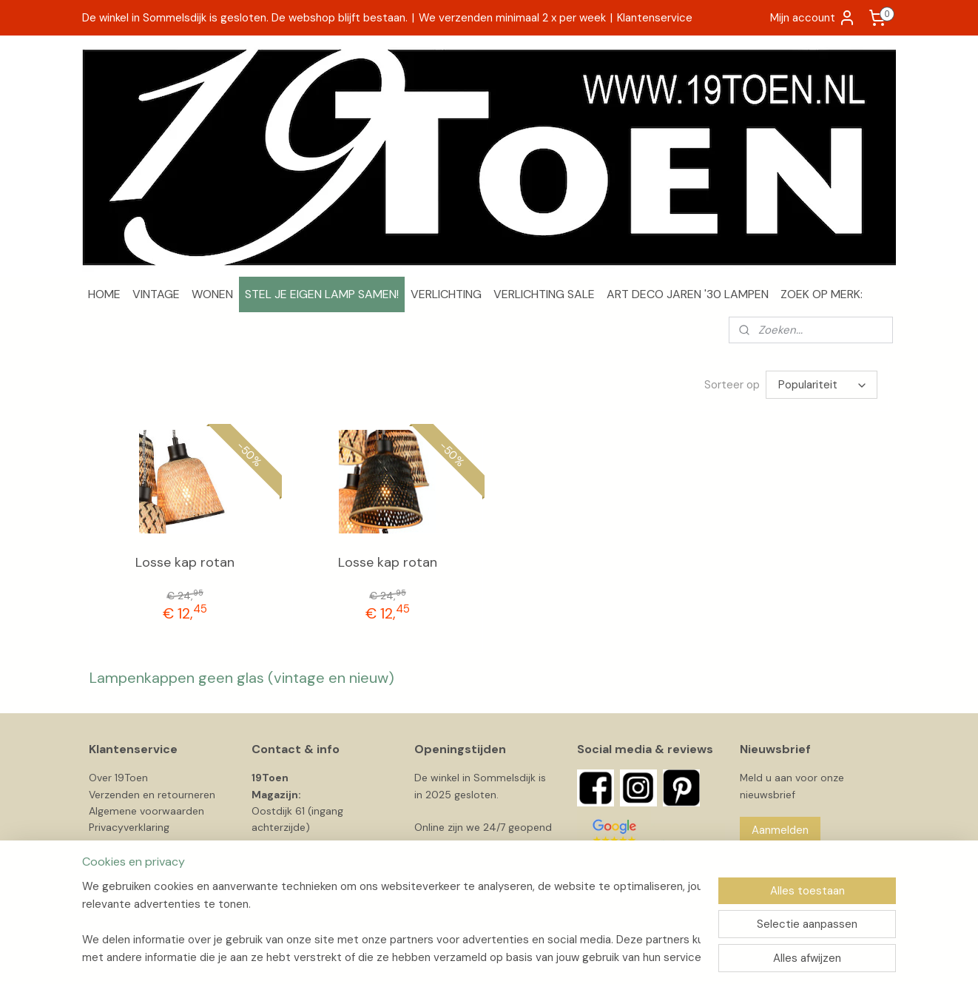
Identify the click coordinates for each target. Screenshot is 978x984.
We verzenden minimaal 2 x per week (512, 17)
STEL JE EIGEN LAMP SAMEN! (322, 294)
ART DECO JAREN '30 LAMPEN (688, 294)
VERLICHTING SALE (544, 294)
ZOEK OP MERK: (821, 294)
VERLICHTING (446, 294)
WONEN (212, 294)
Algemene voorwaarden (146, 811)
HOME (104, 294)
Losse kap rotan (185, 562)
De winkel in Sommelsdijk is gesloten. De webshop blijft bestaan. (245, 17)
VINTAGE (156, 294)
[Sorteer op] (821, 384)
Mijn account (813, 18)
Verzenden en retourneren (152, 794)
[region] (391, 922)
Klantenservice (654, 17)
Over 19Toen (118, 777)
